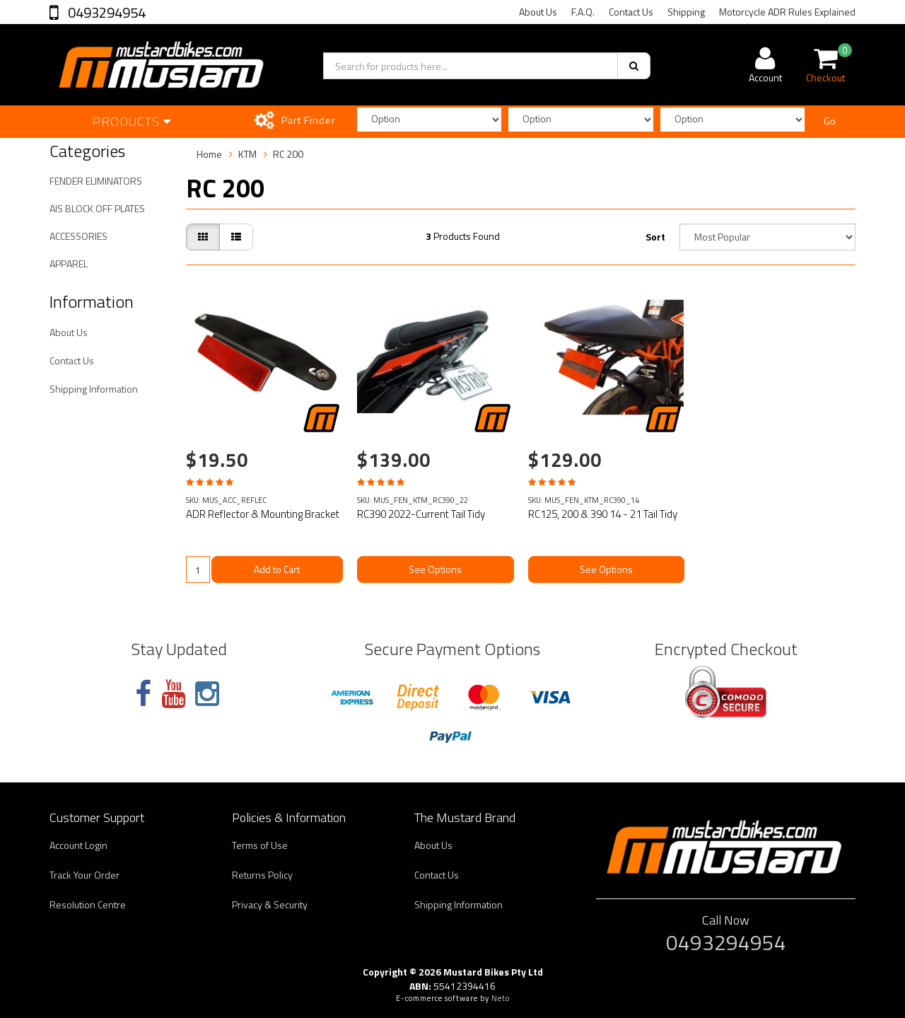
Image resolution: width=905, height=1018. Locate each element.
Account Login (78, 845)
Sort (655, 236)
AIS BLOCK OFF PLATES (97, 208)
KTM (247, 153)
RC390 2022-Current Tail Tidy (421, 514)
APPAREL (68, 263)
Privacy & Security (270, 904)
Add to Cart (277, 569)
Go (830, 120)
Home (209, 153)
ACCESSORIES (78, 236)
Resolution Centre (87, 904)
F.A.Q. (583, 11)
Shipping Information (93, 388)
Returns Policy (262, 874)
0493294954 (105, 12)
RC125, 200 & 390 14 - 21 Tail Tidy (602, 514)
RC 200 (288, 153)
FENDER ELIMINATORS (95, 180)
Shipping (686, 11)
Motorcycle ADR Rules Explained (787, 11)
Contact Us (631, 11)
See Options (435, 569)
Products (131, 121)
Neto (500, 998)
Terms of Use (260, 845)
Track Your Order (84, 874)
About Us (538, 11)
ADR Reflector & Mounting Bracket (262, 514)
